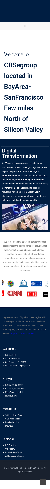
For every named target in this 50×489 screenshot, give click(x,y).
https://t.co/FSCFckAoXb (22, 333)
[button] (25, 26)
